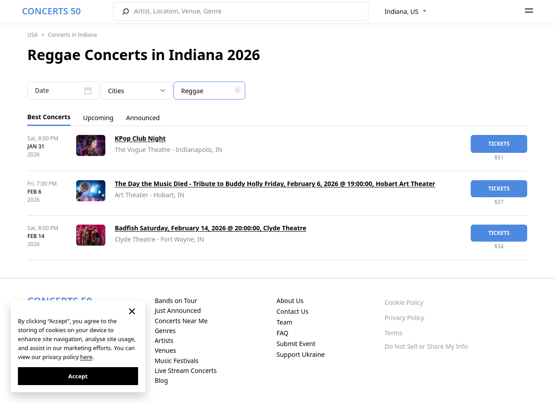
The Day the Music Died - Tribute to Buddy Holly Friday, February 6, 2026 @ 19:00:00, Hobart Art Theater (275, 183)
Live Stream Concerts (186, 370)
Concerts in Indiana (72, 35)
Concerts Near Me (181, 320)
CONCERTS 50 (51, 11)
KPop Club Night (140, 138)
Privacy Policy (404, 317)
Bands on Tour (176, 300)
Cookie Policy (404, 302)
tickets (499, 143)
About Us (290, 300)
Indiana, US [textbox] (401, 11)
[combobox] (405, 12)
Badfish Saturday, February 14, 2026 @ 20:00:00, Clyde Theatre (210, 228)
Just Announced (178, 310)
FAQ (283, 333)
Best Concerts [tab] (48, 117)
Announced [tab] (143, 117)
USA (32, 35)
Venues (165, 350)
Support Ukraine (301, 354)
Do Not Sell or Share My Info (426, 346)
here (86, 357)
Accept (77, 376)
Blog (161, 380)
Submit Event (296, 343)
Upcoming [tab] (98, 117)
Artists (164, 340)
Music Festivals (177, 360)
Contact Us (292, 311)
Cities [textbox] (116, 91)
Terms (394, 333)
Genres (165, 330)
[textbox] (209, 91)
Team (285, 322)
